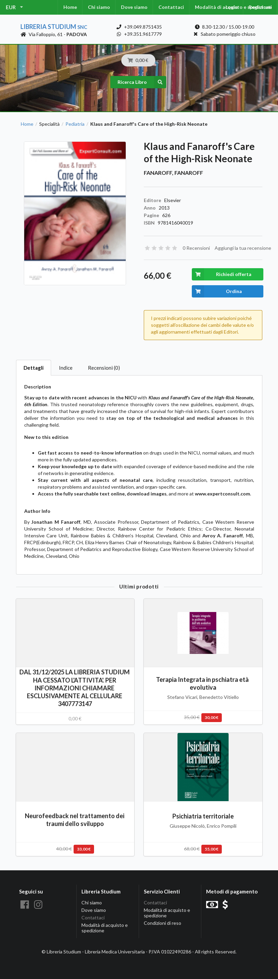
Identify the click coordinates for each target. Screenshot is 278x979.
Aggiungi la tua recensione (243, 248)
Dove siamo (134, 7)
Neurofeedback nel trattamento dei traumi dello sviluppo (75, 819)
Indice (66, 368)
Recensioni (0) (104, 368)
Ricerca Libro (142, 82)
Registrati (260, 7)
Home (70, 7)
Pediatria (74, 124)
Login (232, 7)
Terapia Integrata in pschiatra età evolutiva (203, 683)
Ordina (217, 291)
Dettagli (34, 368)
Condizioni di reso (162, 923)
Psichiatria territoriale (203, 816)
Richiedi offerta (221, 274)
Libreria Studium (53, 26)
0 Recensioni (196, 248)
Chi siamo (99, 7)
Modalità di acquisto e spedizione (104, 927)
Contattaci (171, 7)
